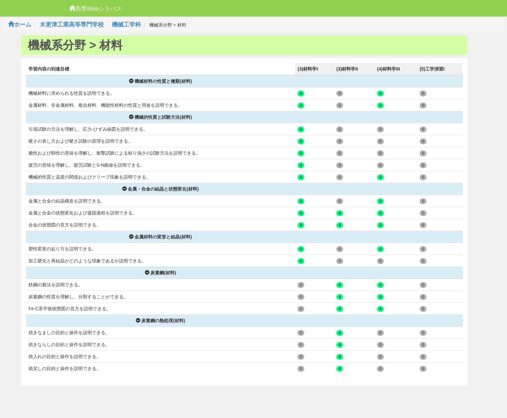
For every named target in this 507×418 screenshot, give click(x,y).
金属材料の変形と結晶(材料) (160, 236)
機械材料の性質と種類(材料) (160, 81)
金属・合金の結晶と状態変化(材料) (160, 189)
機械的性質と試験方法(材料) (160, 117)
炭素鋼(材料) (160, 272)
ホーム (19, 24)
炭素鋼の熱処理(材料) (160, 320)
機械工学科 (126, 24)
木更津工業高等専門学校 (72, 24)
